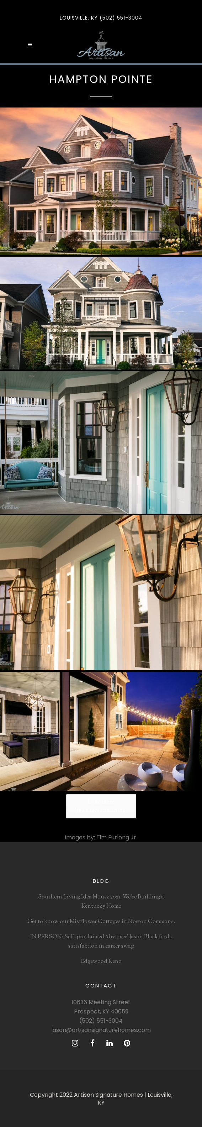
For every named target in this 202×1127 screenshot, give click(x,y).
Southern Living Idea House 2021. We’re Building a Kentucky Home (101, 902)
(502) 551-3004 (101, 1021)
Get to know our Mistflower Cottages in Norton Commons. (101, 922)
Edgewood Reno (101, 962)
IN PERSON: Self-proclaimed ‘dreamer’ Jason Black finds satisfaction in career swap (101, 941)
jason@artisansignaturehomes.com (101, 1030)
